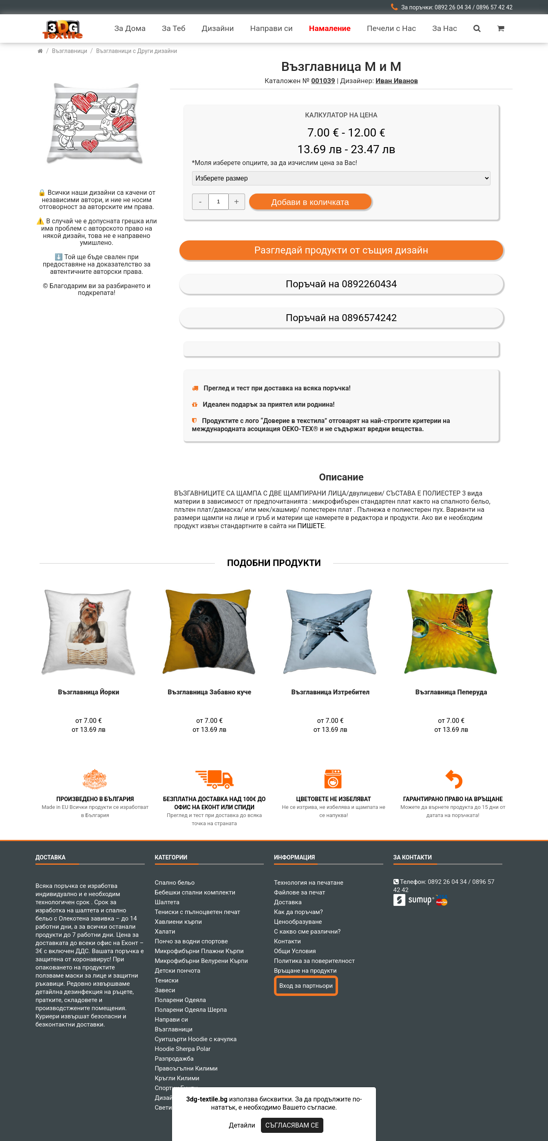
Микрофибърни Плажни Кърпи (199, 951)
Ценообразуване (298, 921)
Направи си (171, 1019)
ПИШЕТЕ (310, 526)
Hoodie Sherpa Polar (183, 1049)
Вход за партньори (306, 985)
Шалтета (167, 902)
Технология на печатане (308, 882)
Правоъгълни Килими (186, 1068)
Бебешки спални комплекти (195, 892)
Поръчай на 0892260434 (341, 284)
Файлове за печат (299, 892)
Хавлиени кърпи (178, 921)
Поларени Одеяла (180, 1000)
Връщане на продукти (305, 970)
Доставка (288, 902)
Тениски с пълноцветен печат (198, 912)
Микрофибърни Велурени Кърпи (201, 961)
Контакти (287, 941)
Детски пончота (178, 970)
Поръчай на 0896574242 (341, 318)
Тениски (167, 980)
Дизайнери (171, 1097)
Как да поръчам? (298, 912)
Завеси (165, 990)
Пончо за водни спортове (191, 941)
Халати (165, 931)
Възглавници (174, 1029)
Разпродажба (174, 1058)
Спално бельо (175, 882)
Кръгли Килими (177, 1078)
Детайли (242, 1125)
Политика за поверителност (314, 961)
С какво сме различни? (307, 931)
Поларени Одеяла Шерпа (191, 1009)
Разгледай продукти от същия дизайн (341, 250)
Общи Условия (295, 951)
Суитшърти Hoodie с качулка (196, 1039)
